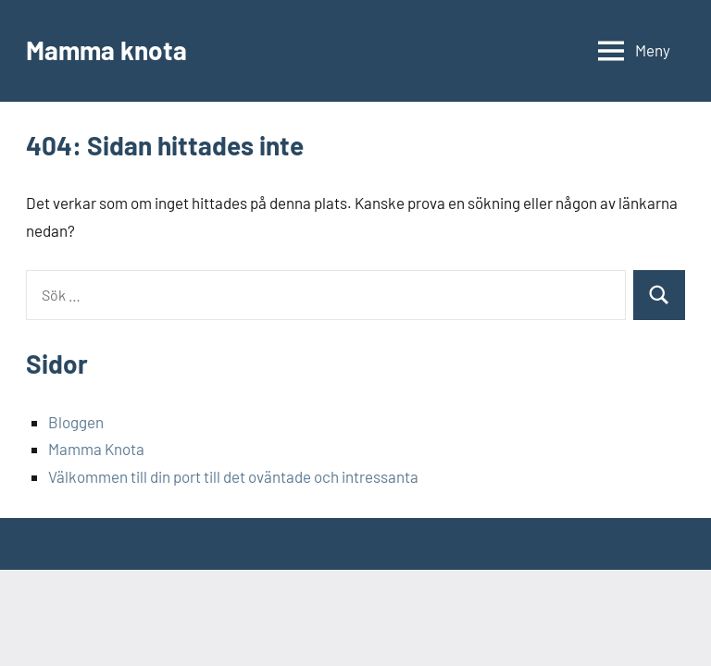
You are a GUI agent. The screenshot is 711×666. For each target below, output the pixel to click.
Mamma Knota (96, 448)
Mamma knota (106, 50)
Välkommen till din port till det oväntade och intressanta (233, 476)
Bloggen (76, 422)
